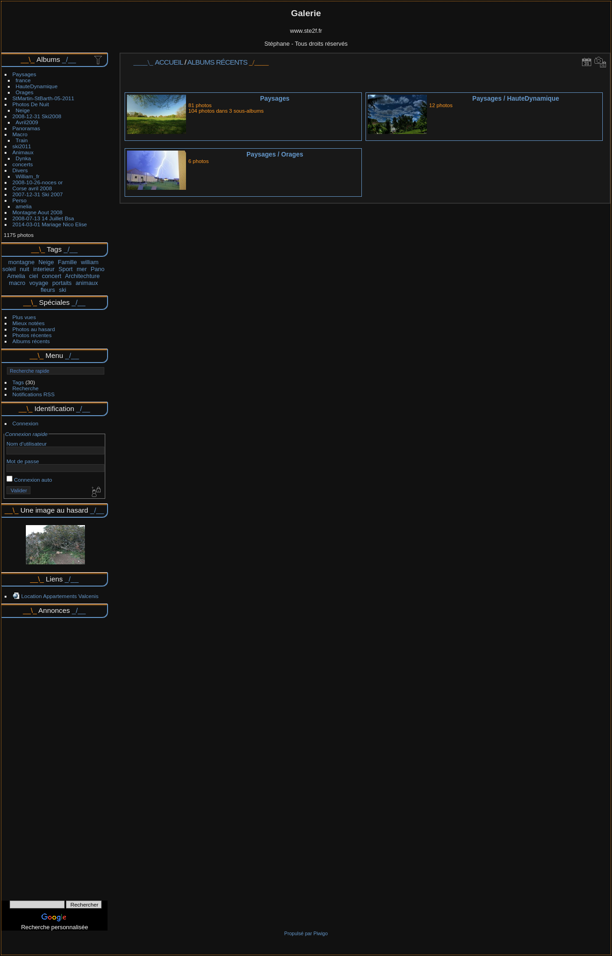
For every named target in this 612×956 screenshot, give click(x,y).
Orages (25, 92)
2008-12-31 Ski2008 (36, 116)
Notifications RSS (33, 394)
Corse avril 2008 (32, 188)
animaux (87, 282)
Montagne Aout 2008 (37, 212)
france (23, 80)
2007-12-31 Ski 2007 (37, 194)
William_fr (28, 176)
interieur (43, 269)
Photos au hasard (33, 329)
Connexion (25, 423)
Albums (48, 59)
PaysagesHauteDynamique (515, 98)
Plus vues (24, 317)
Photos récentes (32, 335)
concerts (22, 164)
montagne (21, 262)
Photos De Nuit (30, 104)
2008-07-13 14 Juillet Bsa (43, 218)
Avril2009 (27, 122)
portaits (62, 282)
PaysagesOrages (274, 154)
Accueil (169, 62)
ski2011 (21, 146)
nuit (25, 269)
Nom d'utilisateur (26, 444)
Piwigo (320, 933)
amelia (24, 206)
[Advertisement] (54, 756)
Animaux (23, 152)
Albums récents (31, 341)
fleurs (48, 289)
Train (22, 140)
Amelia (16, 275)
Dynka (23, 158)
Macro (20, 134)
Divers (20, 170)
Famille (67, 262)
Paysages (24, 74)
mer (82, 269)
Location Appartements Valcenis (59, 596)
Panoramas (26, 128)
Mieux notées (28, 323)
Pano (98, 269)
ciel (33, 275)
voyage (38, 282)
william (89, 262)
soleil (9, 269)
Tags (18, 382)
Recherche (25, 388)
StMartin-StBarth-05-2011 (43, 98)
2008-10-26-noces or (37, 182)
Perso (19, 200)
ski (62, 289)
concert (51, 275)
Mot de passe (22, 461)
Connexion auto (29, 480)
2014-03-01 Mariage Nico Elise (49, 224)
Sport (66, 269)
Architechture (82, 275)
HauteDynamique (37, 86)
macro (17, 282)
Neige (23, 110)
